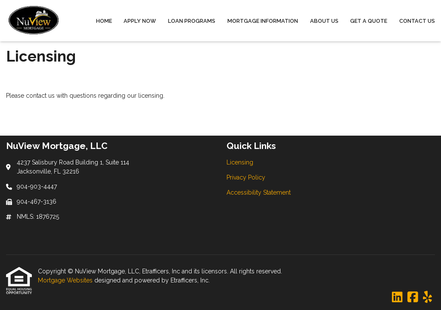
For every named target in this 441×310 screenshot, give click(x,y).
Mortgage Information (262, 21)
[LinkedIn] (397, 297)
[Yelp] (427, 297)
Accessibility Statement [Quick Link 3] (259, 192)
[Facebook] (412, 297)
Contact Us (417, 21)
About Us (324, 21)
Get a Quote (368, 21)
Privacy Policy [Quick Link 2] (246, 177)
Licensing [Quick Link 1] (240, 162)
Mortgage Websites (66, 280)
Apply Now (140, 21)
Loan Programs (191, 21)
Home (104, 21)
